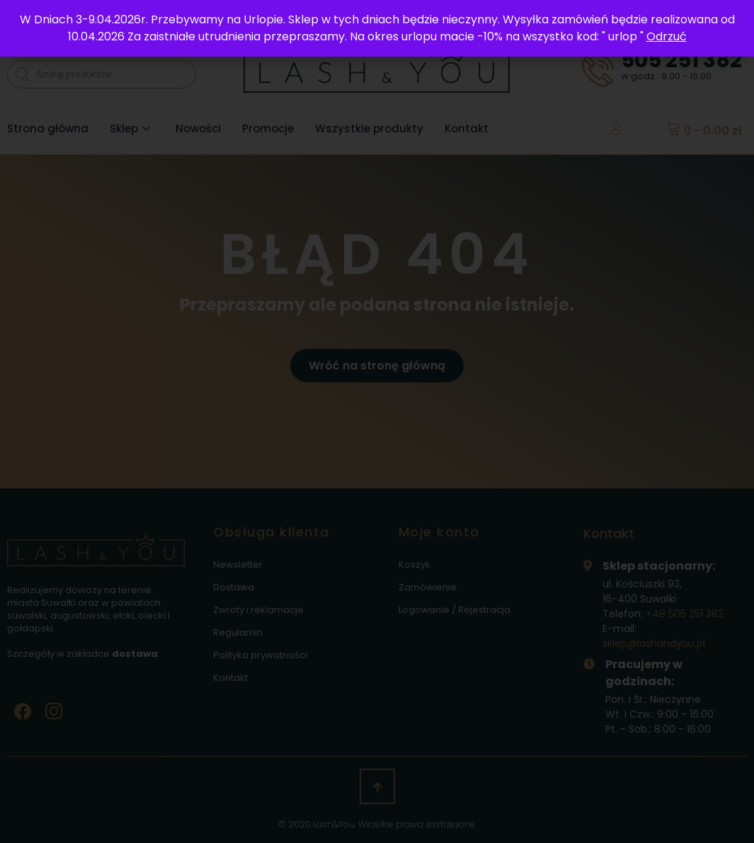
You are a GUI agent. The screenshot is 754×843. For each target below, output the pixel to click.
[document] (377, 421)
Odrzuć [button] (666, 36)
